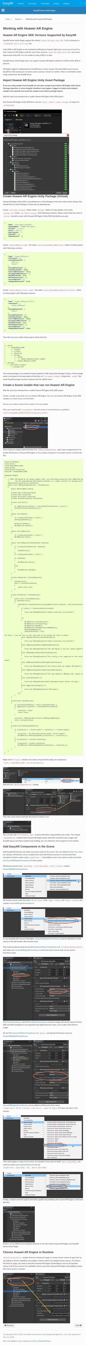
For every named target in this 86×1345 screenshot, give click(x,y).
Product (21, 3)
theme (26, 1341)
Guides (18, 19)
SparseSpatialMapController (26, 1165)
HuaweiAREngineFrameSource (18, 860)
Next (78, 1325)
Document (33, 3)
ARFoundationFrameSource (36, 1022)
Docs (8, 19)
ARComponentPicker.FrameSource (44, 947)
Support (66, 3)
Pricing (56, 3)
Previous (9, 1325)
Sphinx (14, 1341)
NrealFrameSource (14, 1022)
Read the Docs (45, 1341)
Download (45, 3)
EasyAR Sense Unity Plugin (44, 10)
